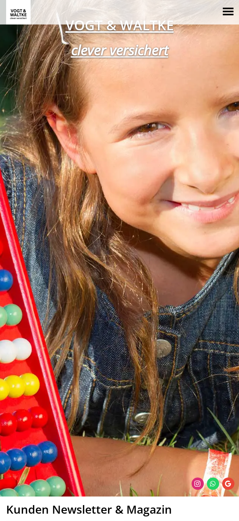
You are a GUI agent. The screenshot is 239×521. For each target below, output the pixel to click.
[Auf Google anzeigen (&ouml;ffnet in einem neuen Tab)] (228, 484)
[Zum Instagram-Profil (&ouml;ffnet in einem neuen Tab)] (198, 484)
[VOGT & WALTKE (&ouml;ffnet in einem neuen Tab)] (119, 24)
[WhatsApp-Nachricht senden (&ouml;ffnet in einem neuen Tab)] (213, 484)
